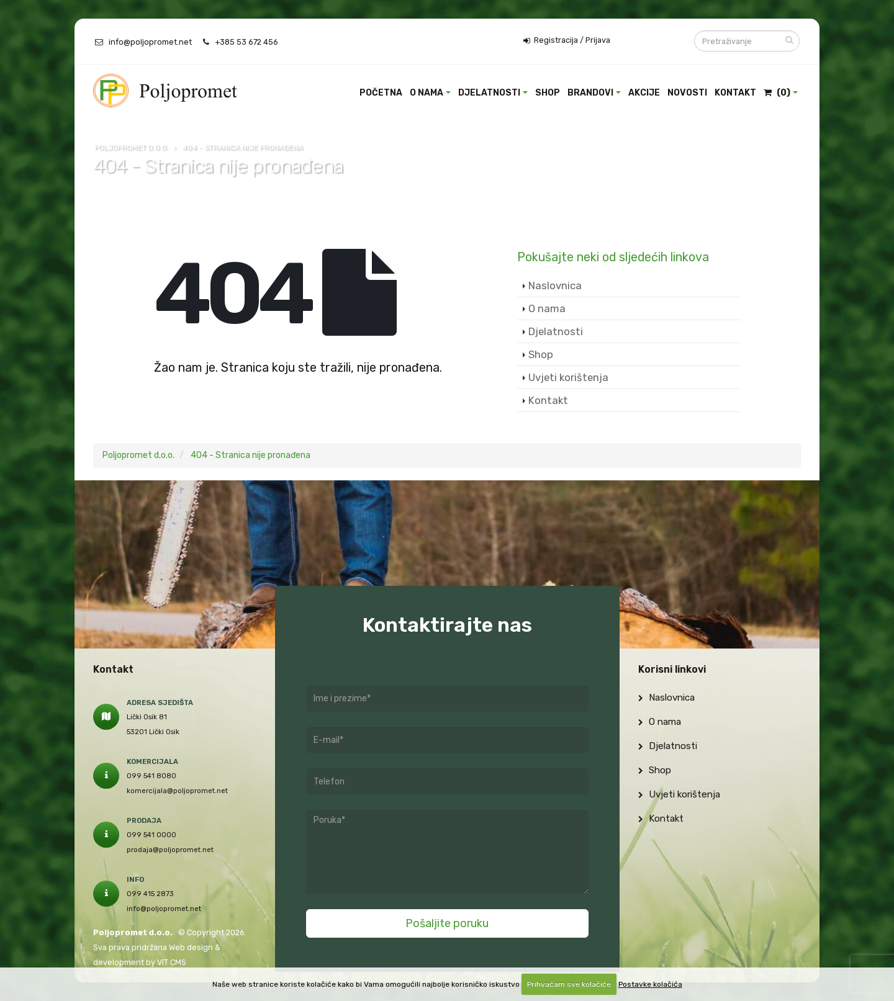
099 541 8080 (151, 775)
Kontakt (735, 93)
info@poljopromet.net (150, 42)
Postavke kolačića (650, 984)
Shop (547, 93)
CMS (178, 962)
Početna (380, 93)
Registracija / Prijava (566, 40)
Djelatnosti (489, 93)
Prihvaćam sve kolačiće (569, 984)
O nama (426, 93)
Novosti (687, 93)
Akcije (644, 93)
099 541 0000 (151, 834)
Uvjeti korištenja (568, 377)
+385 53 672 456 (246, 42)
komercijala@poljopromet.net (177, 790)
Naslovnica (555, 285)
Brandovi (590, 93)
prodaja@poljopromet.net (170, 849)
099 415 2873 (150, 893)
